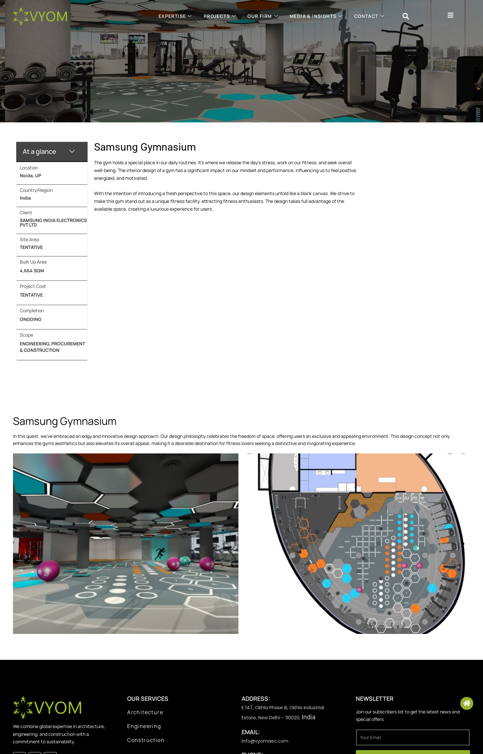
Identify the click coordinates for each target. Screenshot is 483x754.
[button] (20, 543)
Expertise (175, 16)
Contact (369, 16)
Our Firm (263, 16)
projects (220, 16)
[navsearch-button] (405, 16)
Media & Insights (316, 16)
